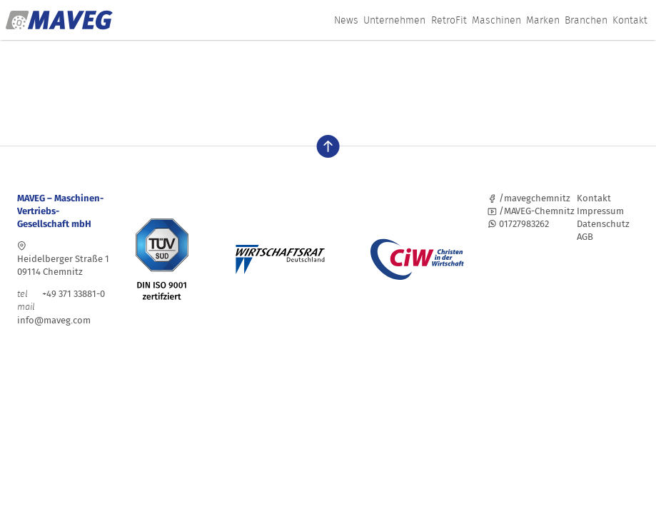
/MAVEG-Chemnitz (531, 211)
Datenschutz (603, 224)
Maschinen (496, 20)
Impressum (600, 211)
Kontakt (629, 20)
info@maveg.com (54, 320)
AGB (585, 236)
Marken (543, 20)
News (346, 20)
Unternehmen (394, 20)
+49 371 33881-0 (61, 294)
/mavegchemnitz (529, 198)
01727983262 (518, 224)
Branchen (586, 20)
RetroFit (449, 20)
